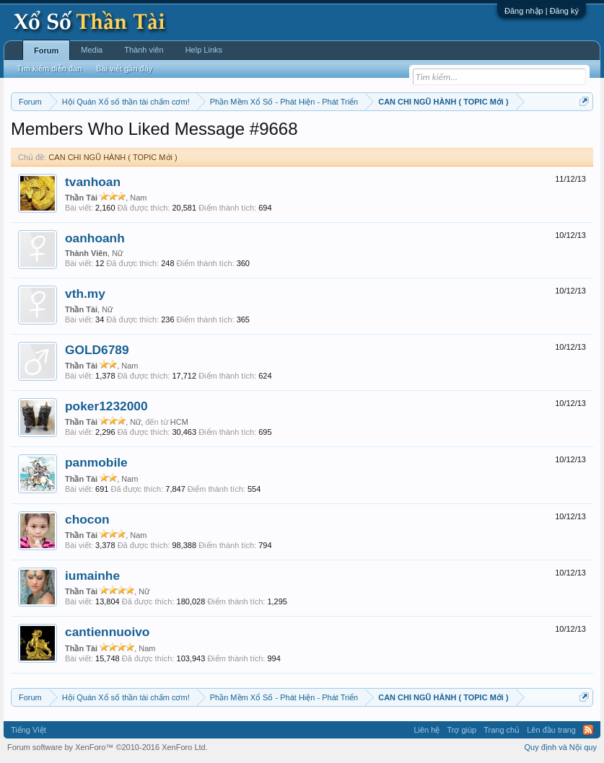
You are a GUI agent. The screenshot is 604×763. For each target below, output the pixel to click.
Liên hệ (426, 729)
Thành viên (143, 49)
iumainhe (92, 575)
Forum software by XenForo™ (107, 747)
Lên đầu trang (551, 729)
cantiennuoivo (107, 632)
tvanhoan (93, 182)
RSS (588, 730)
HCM (179, 422)
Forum (46, 50)
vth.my (85, 293)
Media (91, 49)
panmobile (96, 462)
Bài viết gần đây (124, 68)
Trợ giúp (461, 729)
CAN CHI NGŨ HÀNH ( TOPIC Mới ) (112, 157)
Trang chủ (501, 729)
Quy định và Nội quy (561, 747)
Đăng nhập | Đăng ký (541, 10)
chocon (87, 519)
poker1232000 (106, 406)
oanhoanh (95, 238)
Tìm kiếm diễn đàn (49, 68)
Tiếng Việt (28, 729)
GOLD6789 (97, 350)
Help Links (203, 49)
